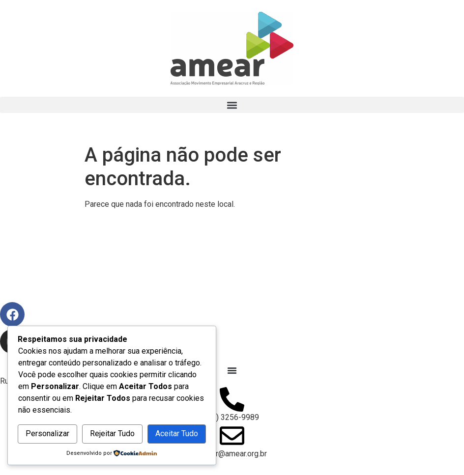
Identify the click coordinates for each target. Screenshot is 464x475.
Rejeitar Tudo (112, 433)
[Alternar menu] (232, 370)
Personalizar (47, 433)
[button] (232, 105)
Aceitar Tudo (176, 433)
